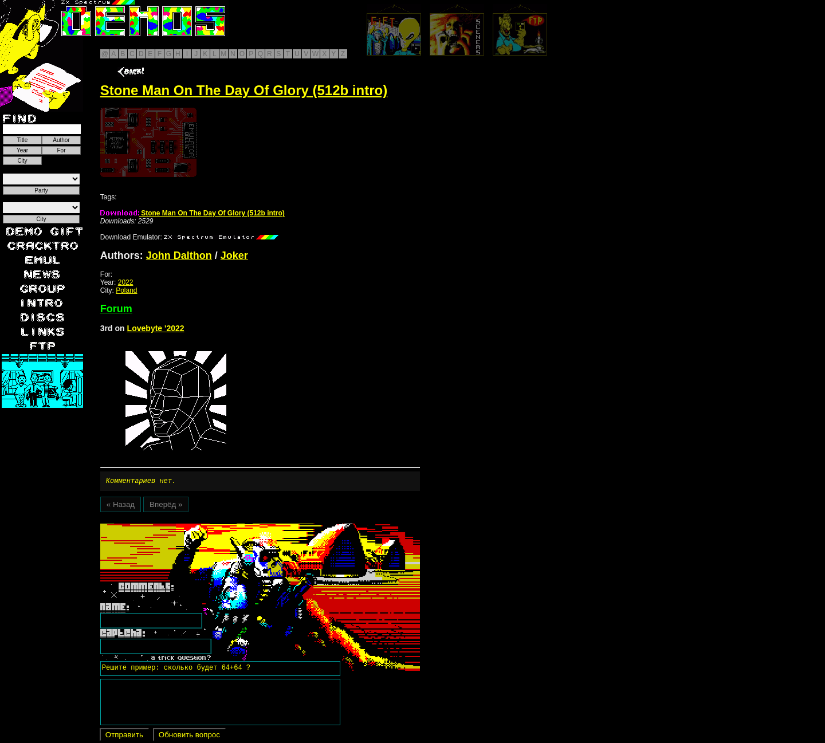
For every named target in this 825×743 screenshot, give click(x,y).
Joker (234, 255)
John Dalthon (179, 255)
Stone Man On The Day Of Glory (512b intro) (192, 213)
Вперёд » (166, 506)
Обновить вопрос (189, 736)
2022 (125, 282)
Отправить (124, 736)
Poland (126, 290)
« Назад (121, 506)
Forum (116, 309)
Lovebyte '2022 (155, 328)
